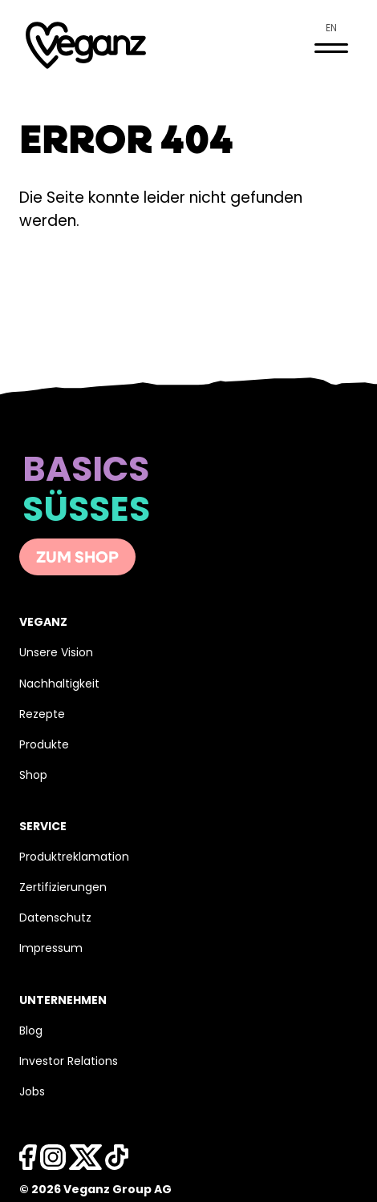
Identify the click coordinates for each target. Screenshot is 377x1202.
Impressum (51, 949)
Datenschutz (55, 919)
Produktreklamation (74, 858)
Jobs (32, 1093)
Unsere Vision (56, 653)
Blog (31, 1032)
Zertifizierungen (63, 888)
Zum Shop (77, 559)
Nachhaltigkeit (59, 685)
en (331, 29)
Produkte (44, 746)
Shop (33, 776)
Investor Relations (68, 1062)
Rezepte (42, 715)
